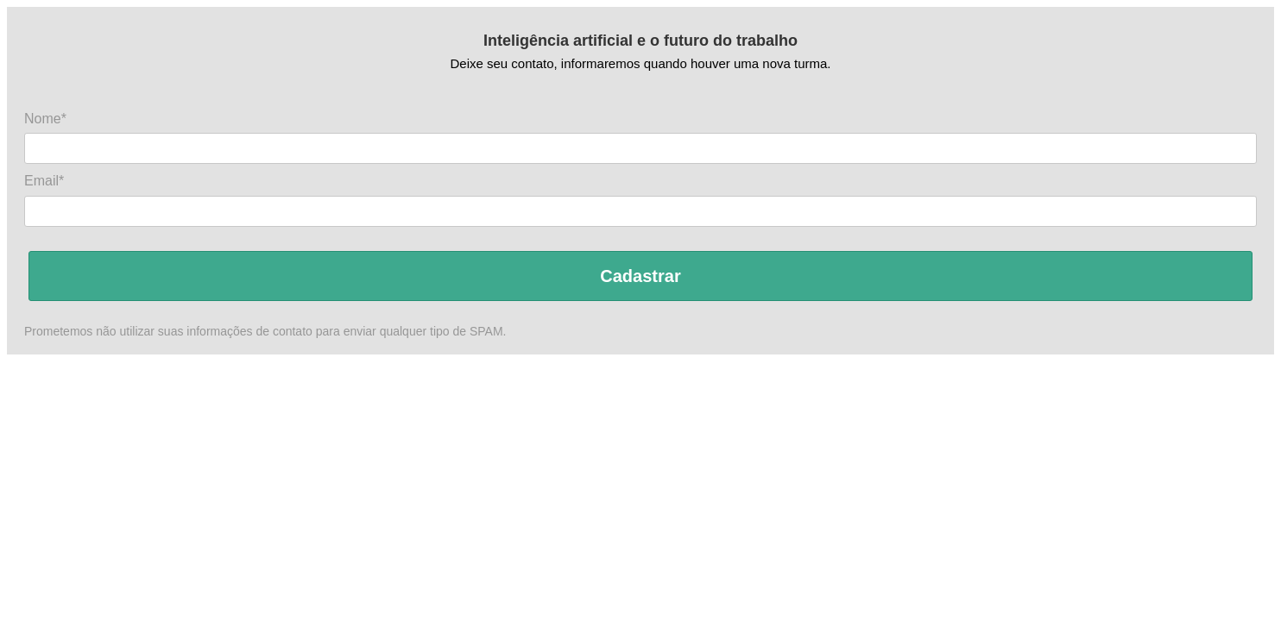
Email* (44, 180)
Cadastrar (640, 276)
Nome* (45, 118)
